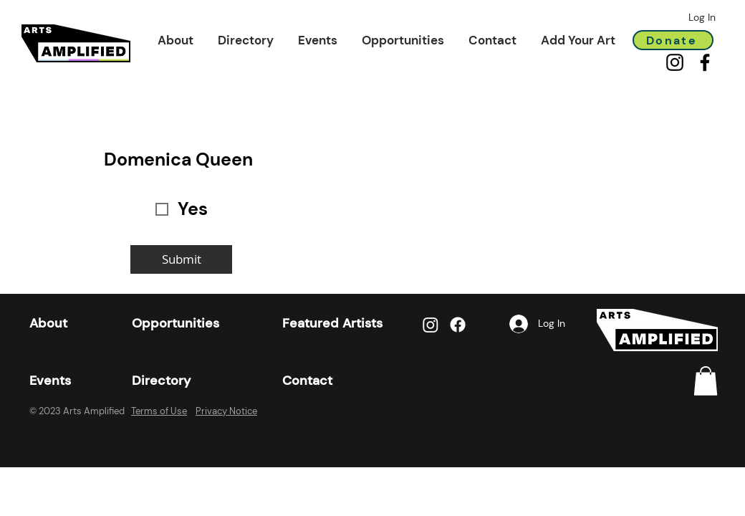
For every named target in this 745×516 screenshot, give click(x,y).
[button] (175, 40)
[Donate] (673, 40)
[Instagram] (674, 62)
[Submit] (181, 259)
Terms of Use (159, 411)
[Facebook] (704, 62)
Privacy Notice (226, 411)
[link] (705, 381)
